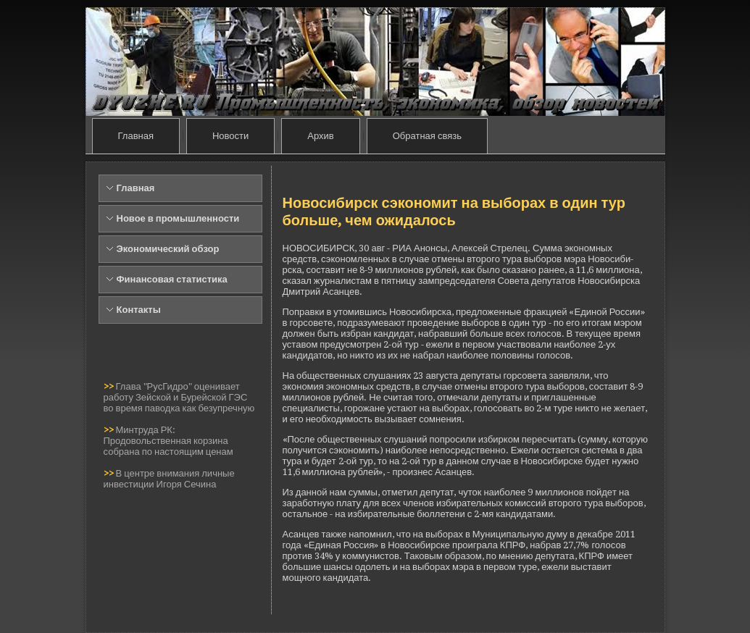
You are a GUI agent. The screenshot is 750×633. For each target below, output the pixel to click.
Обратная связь (427, 135)
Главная (136, 135)
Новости (230, 135)
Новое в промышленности (178, 218)
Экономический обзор (168, 248)
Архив (320, 135)
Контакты (139, 309)
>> (110, 386)
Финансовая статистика (172, 279)
